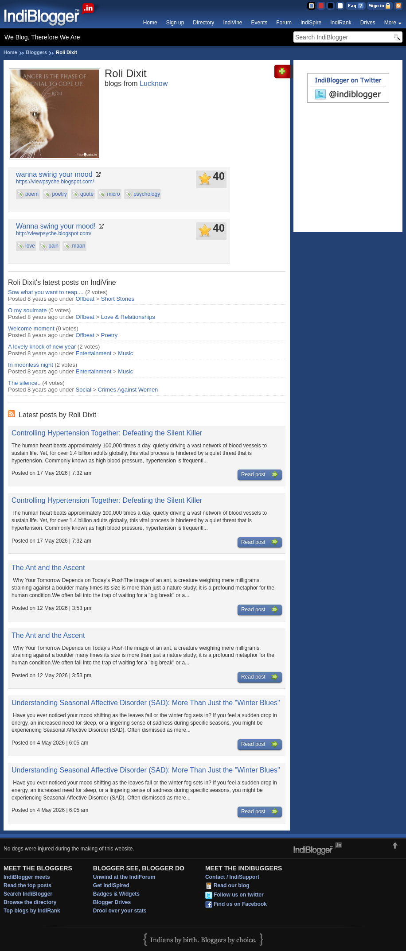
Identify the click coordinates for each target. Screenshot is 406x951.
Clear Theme (340, 6)
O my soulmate (27, 310)
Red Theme (320, 6)
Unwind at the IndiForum (124, 877)
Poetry (109, 335)
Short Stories (117, 298)
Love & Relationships (128, 317)
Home (150, 22)
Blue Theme (311, 6)
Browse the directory (30, 902)
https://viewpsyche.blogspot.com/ (55, 182)
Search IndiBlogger (28, 894)
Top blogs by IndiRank (32, 911)
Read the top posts (27, 885)
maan (78, 246)
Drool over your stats (120, 911)
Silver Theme (330, 6)
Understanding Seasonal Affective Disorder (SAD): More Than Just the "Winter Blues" (146, 702)
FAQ (356, 6)
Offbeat (85, 298)
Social (83, 389)
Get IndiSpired (111, 885)
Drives (367, 22)
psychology (146, 194)
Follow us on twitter (239, 895)
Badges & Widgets (116, 894)
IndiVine (232, 22)
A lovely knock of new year (42, 346)
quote (87, 194)
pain (53, 246)
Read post (259, 474)
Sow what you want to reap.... (46, 292)
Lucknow (154, 83)
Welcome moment (31, 328)
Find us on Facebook (240, 904)
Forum (284, 22)
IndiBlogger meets (27, 877)
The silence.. (24, 383)
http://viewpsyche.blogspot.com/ (53, 233)
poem (32, 194)
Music (125, 353)
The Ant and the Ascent (48, 567)
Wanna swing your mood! (56, 226)
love (30, 246)
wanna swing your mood (54, 174)
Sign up (175, 22)
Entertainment (94, 353)
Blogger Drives (112, 902)
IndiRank (340, 22)
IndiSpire (311, 22)
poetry (59, 194)
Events (259, 22)
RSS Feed (398, 6)
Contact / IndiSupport (232, 877)
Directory (203, 22)
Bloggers (36, 52)
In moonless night (30, 364)
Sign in (380, 6)
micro (113, 194)
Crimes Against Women (128, 389)
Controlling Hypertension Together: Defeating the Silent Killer (107, 433)
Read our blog (232, 885)
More (390, 22)
